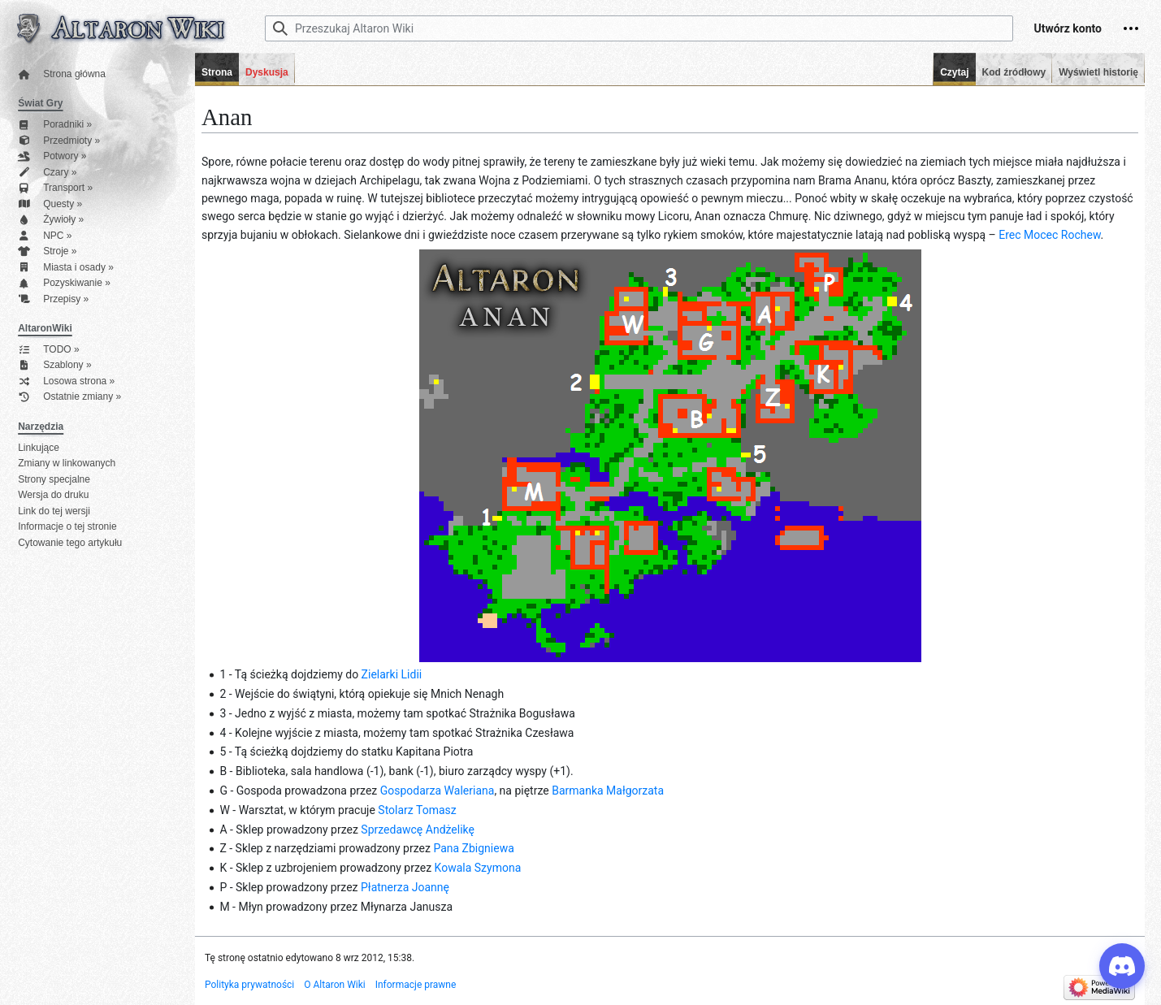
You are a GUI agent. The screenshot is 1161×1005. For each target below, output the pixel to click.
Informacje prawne (416, 984)
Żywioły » (51, 219)
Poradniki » (55, 124)
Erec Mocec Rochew (1049, 234)
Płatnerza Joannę (405, 887)
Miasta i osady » (66, 267)
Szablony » (54, 365)
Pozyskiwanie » (64, 283)
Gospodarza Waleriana (437, 790)
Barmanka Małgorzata (608, 790)
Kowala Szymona (478, 867)
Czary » (47, 172)
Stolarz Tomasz (417, 810)
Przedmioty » (59, 141)
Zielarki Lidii (392, 674)
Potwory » (52, 156)
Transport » (55, 188)
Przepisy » (53, 299)
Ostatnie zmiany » (69, 397)
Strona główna (62, 74)
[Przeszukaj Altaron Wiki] (639, 28)
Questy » (50, 204)
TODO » (48, 349)
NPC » (44, 236)
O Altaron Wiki (334, 984)
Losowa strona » (66, 381)
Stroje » (47, 251)
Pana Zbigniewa (473, 848)
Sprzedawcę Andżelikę (417, 829)
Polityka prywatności (249, 984)
